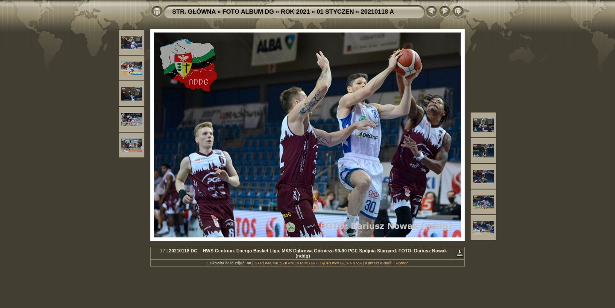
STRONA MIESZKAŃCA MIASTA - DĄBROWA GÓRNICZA (308, 263)
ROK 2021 (295, 11)
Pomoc (402, 263)
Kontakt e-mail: (378, 263)
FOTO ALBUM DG (248, 11)
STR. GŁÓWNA (194, 11)
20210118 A (377, 11)
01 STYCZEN (335, 11)
